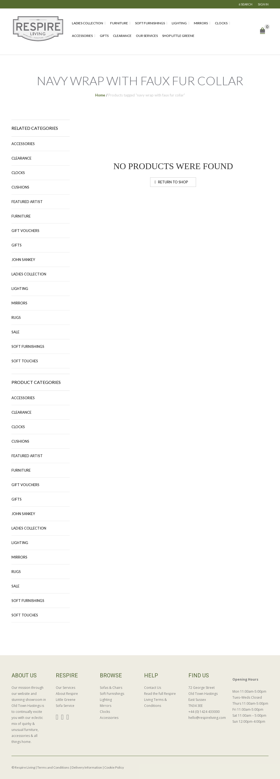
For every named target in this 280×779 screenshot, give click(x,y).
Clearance (122, 36)
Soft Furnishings (150, 23)
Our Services (147, 36)
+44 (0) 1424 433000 (204, 711)
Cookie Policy (114, 767)
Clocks (221, 23)
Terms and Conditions (53, 767)
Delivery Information (87, 767)
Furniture (119, 23)
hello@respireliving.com (206, 717)
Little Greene (65, 699)
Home (100, 95)
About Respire (67, 693)
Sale (15, 332)
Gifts (104, 36)
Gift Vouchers (25, 230)
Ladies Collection (87, 23)
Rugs (16, 317)
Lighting (179, 23)
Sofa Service (65, 705)
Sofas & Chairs (111, 687)
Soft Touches (24, 361)
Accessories (82, 36)
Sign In (263, 4)
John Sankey (23, 259)
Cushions (20, 187)
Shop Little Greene (178, 36)
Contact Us (152, 687)
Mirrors (201, 23)
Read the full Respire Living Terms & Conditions (160, 699)
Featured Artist (27, 201)
